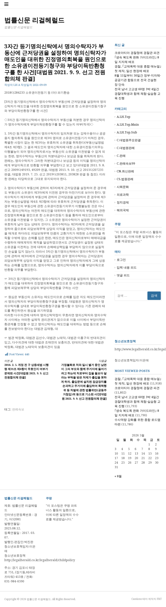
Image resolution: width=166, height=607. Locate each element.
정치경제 (123, 202)
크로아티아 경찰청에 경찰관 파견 (137, 52)
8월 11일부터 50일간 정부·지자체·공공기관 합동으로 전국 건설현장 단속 (138, 80)
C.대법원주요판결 (129, 140)
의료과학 (123, 194)
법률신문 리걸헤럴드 (34, 20)
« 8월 (118, 476)
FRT (159, 599)
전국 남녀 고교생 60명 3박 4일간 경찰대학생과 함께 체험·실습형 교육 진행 (137, 93)
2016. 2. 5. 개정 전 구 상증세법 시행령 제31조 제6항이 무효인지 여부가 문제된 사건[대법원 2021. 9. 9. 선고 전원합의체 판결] (27, 369)
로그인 (121, 259)
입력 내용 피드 (127, 267)
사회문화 (123, 187)
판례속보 (18, 409)
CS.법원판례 (125, 179)
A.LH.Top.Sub (127, 132)
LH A (16, 84)
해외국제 (123, 210)
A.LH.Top (123, 117)
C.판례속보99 (126, 163)
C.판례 (121, 155)
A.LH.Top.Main (128, 124)
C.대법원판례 (126, 148)
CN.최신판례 (125, 171)
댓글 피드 (123, 275)
